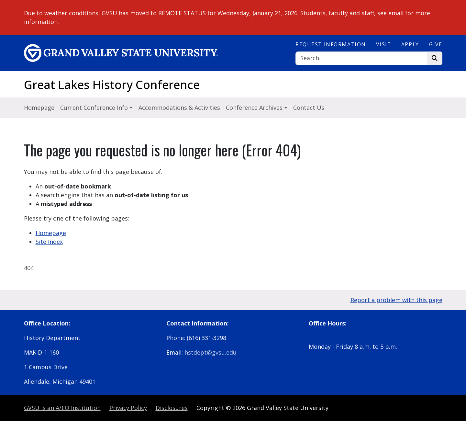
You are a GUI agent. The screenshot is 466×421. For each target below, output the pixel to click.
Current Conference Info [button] (94, 107)
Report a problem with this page (396, 300)
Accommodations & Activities (179, 107)
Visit (383, 44)
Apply (410, 44)
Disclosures (172, 408)
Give (435, 44)
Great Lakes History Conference (112, 85)
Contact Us (308, 107)
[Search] (361, 58)
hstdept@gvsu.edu (210, 352)
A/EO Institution (62, 408)
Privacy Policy (128, 408)
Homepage (39, 107)
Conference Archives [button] (255, 107)
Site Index (49, 241)
